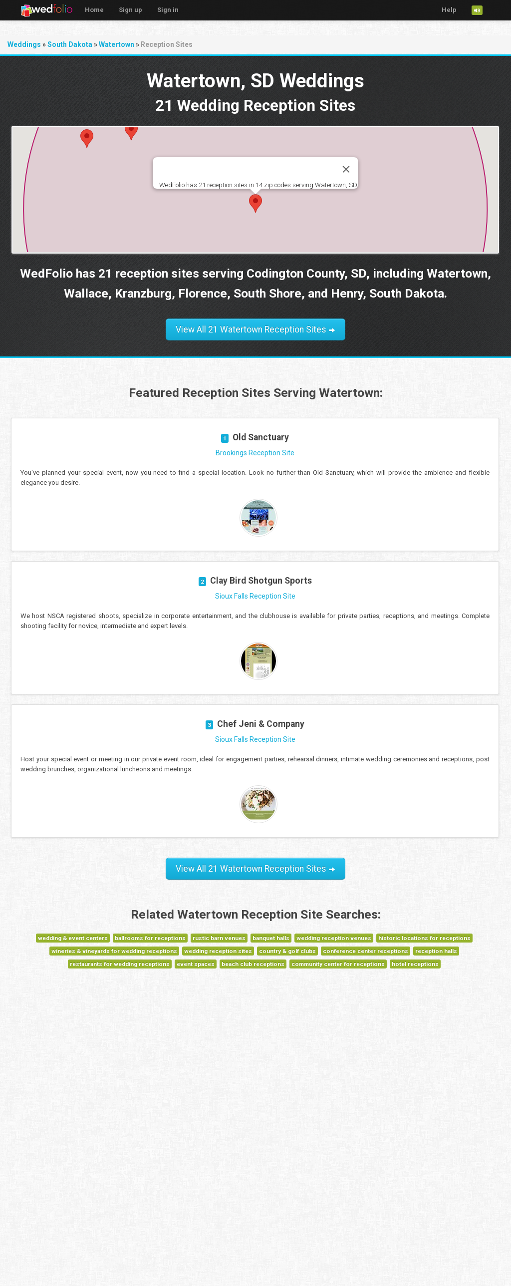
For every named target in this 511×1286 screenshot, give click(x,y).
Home (94, 9)
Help (449, 9)
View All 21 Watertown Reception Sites (255, 329)
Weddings (24, 44)
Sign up (130, 9)
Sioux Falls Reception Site (255, 596)
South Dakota (69, 44)
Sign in (168, 9)
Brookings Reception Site (255, 453)
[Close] (346, 169)
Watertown (116, 44)
